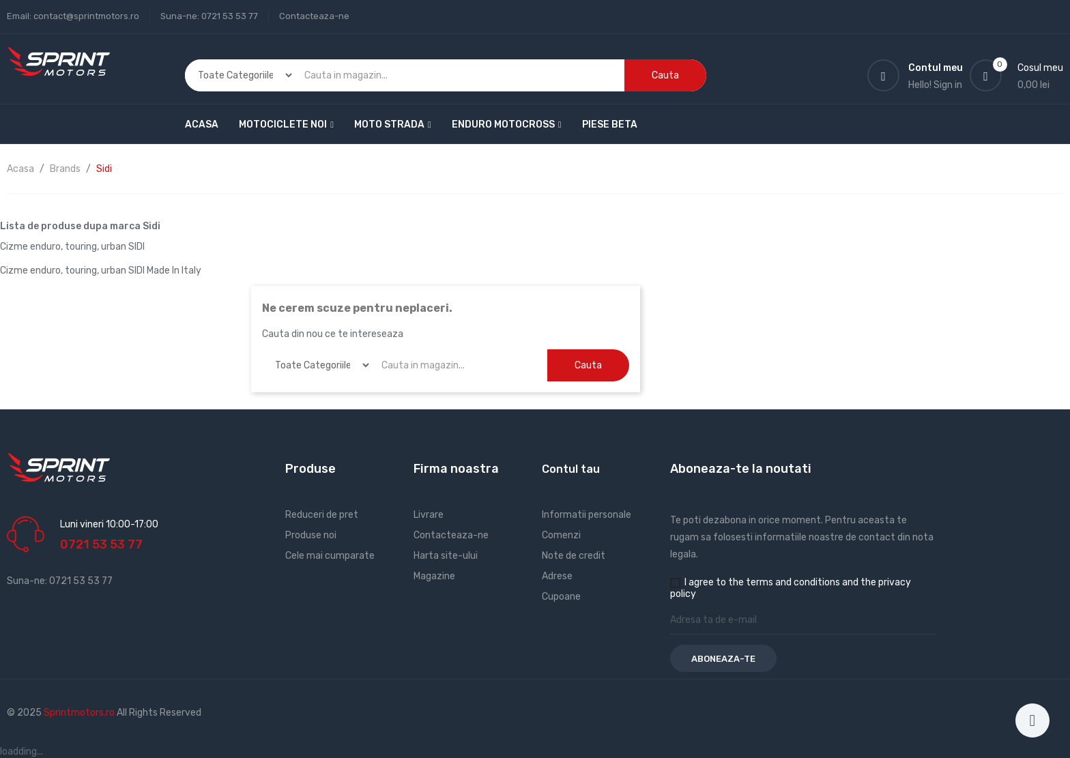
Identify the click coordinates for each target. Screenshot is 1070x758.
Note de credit (573, 556)
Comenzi (561, 535)
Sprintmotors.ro (80, 712)
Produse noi (310, 535)
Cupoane (561, 596)
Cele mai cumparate (330, 556)
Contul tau (571, 469)
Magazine (434, 576)
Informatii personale (586, 515)
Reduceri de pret (321, 515)
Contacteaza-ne (314, 16)
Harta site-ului (446, 556)
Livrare (429, 515)
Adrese (557, 576)
